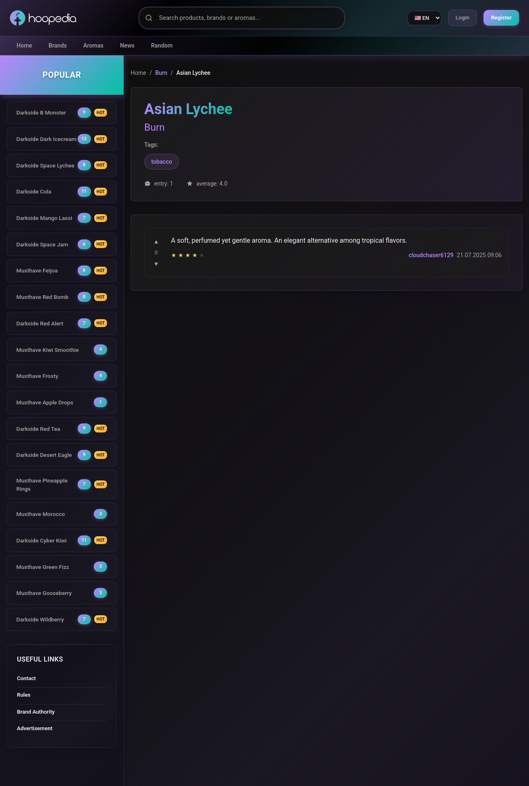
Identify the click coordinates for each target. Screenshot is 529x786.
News (127, 45)
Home (24, 45)
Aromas (93, 45)
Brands (58, 45)
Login (458, 17)
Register (500, 17)
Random (162, 45)
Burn (161, 72)
